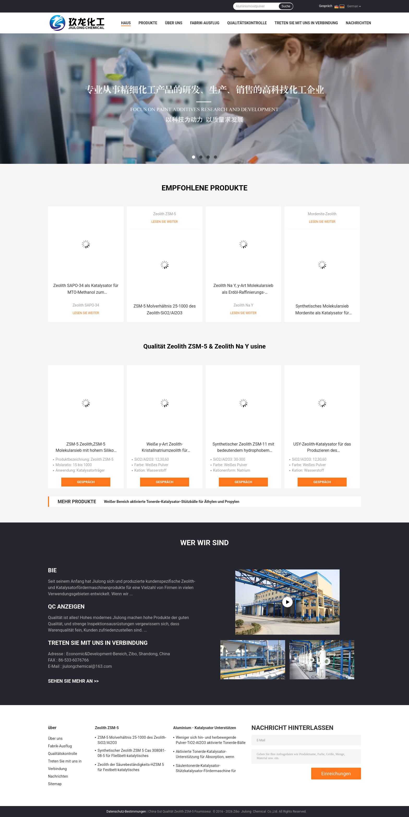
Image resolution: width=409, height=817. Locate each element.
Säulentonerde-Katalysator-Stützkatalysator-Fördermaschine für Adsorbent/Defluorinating (206, 769)
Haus (126, 23)
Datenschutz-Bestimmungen (126, 811)
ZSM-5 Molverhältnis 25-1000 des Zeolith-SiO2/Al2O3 (165, 309)
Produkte (148, 23)
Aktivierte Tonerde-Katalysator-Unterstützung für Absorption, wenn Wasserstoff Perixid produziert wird (205, 754)
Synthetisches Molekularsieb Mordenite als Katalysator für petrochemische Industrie (322, 310)
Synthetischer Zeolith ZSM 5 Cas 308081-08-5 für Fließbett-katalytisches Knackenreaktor (132, 753)
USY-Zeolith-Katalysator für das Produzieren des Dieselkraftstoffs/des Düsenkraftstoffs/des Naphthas (322, 448)
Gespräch (325, 6)
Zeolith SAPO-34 (86, 305)
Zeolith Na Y (243, 305)
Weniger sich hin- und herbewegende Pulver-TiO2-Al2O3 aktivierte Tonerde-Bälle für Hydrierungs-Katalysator (210, 740)
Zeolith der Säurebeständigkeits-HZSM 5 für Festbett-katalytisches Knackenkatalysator (131, 767)
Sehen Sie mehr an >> (73, 681)
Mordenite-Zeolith (322, 214)
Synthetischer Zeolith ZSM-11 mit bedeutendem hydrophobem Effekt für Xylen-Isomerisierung (243, 448)
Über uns (173, 23)
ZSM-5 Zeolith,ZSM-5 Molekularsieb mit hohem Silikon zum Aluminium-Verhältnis (86, 448)
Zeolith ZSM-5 (164, 214)
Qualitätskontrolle (247, 23)
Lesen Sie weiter (86, 313)
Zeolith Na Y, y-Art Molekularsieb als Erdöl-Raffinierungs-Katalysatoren (243, 289)
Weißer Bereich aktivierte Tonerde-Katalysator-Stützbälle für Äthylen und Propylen (171, 502)
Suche (285, 6)
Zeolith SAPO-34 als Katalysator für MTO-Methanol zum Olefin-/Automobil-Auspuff (85, 289)
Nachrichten (358, 23)
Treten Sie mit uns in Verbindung (306, 23)
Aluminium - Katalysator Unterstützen (204, 728)
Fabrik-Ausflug (204, 23)
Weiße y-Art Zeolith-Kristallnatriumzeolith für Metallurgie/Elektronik (164, 448)
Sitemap (55, 784)
